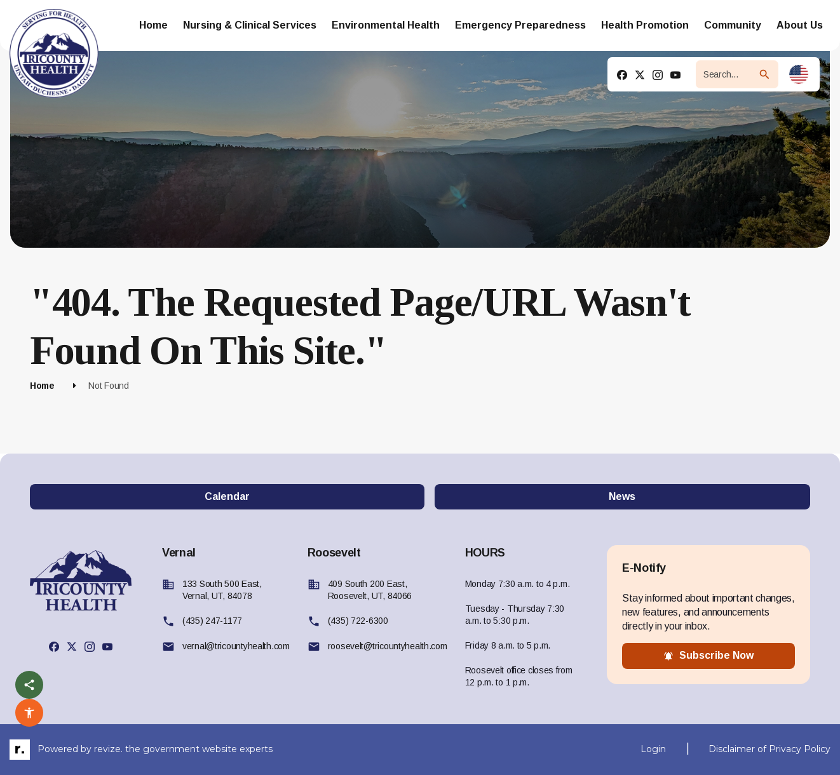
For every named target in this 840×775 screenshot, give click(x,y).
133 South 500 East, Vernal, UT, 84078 (222, 590)
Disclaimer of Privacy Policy (769, 749)
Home (42, 386)
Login (653, 749)
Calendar (227, 496)
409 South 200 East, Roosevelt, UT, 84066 (370, 590)
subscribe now (708, 655)
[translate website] (798, 74)
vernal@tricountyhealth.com (236, 646)
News (622, 496)
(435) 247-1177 (212, 621)
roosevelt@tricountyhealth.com (387, 646)
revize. (108, 748)
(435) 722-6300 (358, 621)
